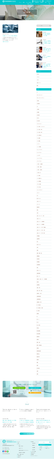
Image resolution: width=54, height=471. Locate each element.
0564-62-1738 (38, 1)
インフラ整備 (39, 152)
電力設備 (38, 384)
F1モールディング (40, 98)
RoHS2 (38, 122)
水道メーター (39, 85)
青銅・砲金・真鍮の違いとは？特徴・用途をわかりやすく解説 (47, 35)
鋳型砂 (38, 353)
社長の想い (33, 458)
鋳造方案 (38, 372)
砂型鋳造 (38, 272)
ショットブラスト (40, 164)
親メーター (39, 287)
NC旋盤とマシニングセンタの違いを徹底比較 (10, 36)
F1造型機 (39, 107)
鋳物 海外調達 (40, 360)
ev (37, 95)
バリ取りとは (39, 179)
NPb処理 (38, 119)
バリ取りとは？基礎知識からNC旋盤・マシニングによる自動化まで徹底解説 (47, 42)
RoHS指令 (39, 125)
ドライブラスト (40, 167)
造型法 (38, 293)
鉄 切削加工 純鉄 (41, 320)
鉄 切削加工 (39, 317)
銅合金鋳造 (39, 347)
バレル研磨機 (39, 188)
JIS (37, 110)
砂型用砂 (38, 269)
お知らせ (20, 469)
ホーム (23, 2)
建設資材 (38, 215)
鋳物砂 (38, 363)
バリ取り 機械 (40, 173)
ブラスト (38, 79)
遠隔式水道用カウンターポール (23, 463)
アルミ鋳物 (39, 143)
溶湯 (38, 257)
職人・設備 (33, 2)
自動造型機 (39, 284)
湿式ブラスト (39, 254)
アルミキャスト (40, 128)
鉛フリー (38, 332)
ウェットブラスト (40, 155)
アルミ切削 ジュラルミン (42, 131)
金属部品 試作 (40, 314)
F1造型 (38, 104)
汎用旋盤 (38, 245)
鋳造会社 (38, 369)
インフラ (38, 149)
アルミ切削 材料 (40, 134)
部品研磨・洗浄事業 (22, 465)
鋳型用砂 (38, 350)
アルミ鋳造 (39, 146)
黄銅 (38, 390)
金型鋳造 (38, 296)
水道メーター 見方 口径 (42, 239)
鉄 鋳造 (38, 323)
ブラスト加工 (39, 194)
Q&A (45, 2)
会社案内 (41, 2)
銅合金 (38, 341)
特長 (26, 2)
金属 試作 (39, 299)
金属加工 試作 (40, 305)
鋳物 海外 (39, 357)
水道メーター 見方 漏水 (42, 242)
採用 (50, 2)
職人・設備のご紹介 (21, 466)
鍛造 (38, 381)
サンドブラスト (40, 158)
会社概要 (32, 461)
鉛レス (38, 335)
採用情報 (32, 466)
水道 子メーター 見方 (41, 224)
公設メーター (39, 209)
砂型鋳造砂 (39, 275)
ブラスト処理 (39, 191)
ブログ (48, 2)
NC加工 (8, 33)
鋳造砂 (38, 375)
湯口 (38, 251)
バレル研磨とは (40, 185)
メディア (38, 200)
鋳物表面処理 (39, 366)
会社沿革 (32, 462)
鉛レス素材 (39, 338)
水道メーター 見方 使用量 (42, 236)
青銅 (38, 387)
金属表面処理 (39, 308)
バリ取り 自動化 (40, 176)
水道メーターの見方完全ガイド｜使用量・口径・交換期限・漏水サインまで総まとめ (47, 68)
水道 (38, 221)
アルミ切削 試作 (40, 137)
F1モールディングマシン (41, 101)
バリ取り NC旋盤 (40, 170)
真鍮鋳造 (38, 266)
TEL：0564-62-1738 (6, 463)
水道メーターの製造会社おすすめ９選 (47, 58)
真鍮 (38, 260)
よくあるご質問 (33, 463)
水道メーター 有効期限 (41, 233)
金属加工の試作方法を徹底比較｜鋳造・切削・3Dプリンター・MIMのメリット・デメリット (47, 51)
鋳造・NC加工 (21, 461)
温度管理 (38, 248)
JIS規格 (38, 113)
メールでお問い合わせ (47, 1)
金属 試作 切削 (40, 302)
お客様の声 (38, 2)
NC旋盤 (4, 43)
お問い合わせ (32, 465)
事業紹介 (32, 459)
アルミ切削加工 (40, 140)
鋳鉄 (38, 378)
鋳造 (38, 88)
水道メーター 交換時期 (41, 230)
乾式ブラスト (39, 206)
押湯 (38, 218)
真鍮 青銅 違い (40, 263)
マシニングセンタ (10, 43)
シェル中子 (39, 161)
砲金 (38, 278)
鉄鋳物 (38, 326)
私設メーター (39, 281)
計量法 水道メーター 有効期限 (43, 290)
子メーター (39, 212)
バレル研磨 (39, 182)
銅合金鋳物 (39, 344)
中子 (38, 203)
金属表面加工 (39, 311)
